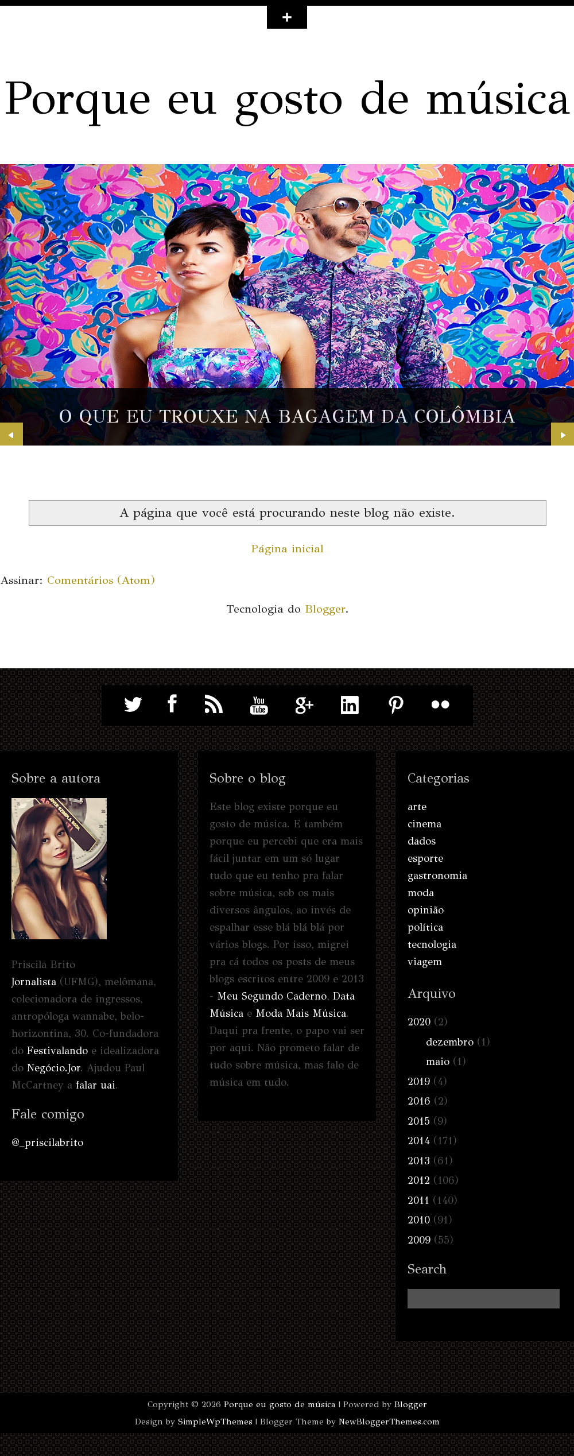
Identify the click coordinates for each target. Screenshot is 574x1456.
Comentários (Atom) (101, 580)
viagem (425, 961)
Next (562, 434)
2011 (418, 1200)
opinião (426, 910)
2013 (419, 1161)
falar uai (95, 1085)
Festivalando (57, 1050)
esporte (425, 858)
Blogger (325, 609)
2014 (419, 1140)
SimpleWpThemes (215, 1421)
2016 (419, 1101)
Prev (11, 434)
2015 (419, 1121)
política (425, 927)
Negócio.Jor (53, 1068)
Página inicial (287, 548)
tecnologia (432, 944)
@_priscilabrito (47, 1142)
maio (437, 1061)
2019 (419, 1081)
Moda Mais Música (300, 1013)
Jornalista (33, 981)
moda (421, 892)
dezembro (450, 1042)
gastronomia (437, 875)
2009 (419, 1240)
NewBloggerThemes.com (389, 1421)
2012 (419, 1180)
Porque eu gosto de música (287, 97)
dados (422, 841)
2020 (419, 1022)
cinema (424, 824)
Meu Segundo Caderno (272, 996)
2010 (419, 1220)
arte (417, 806)
